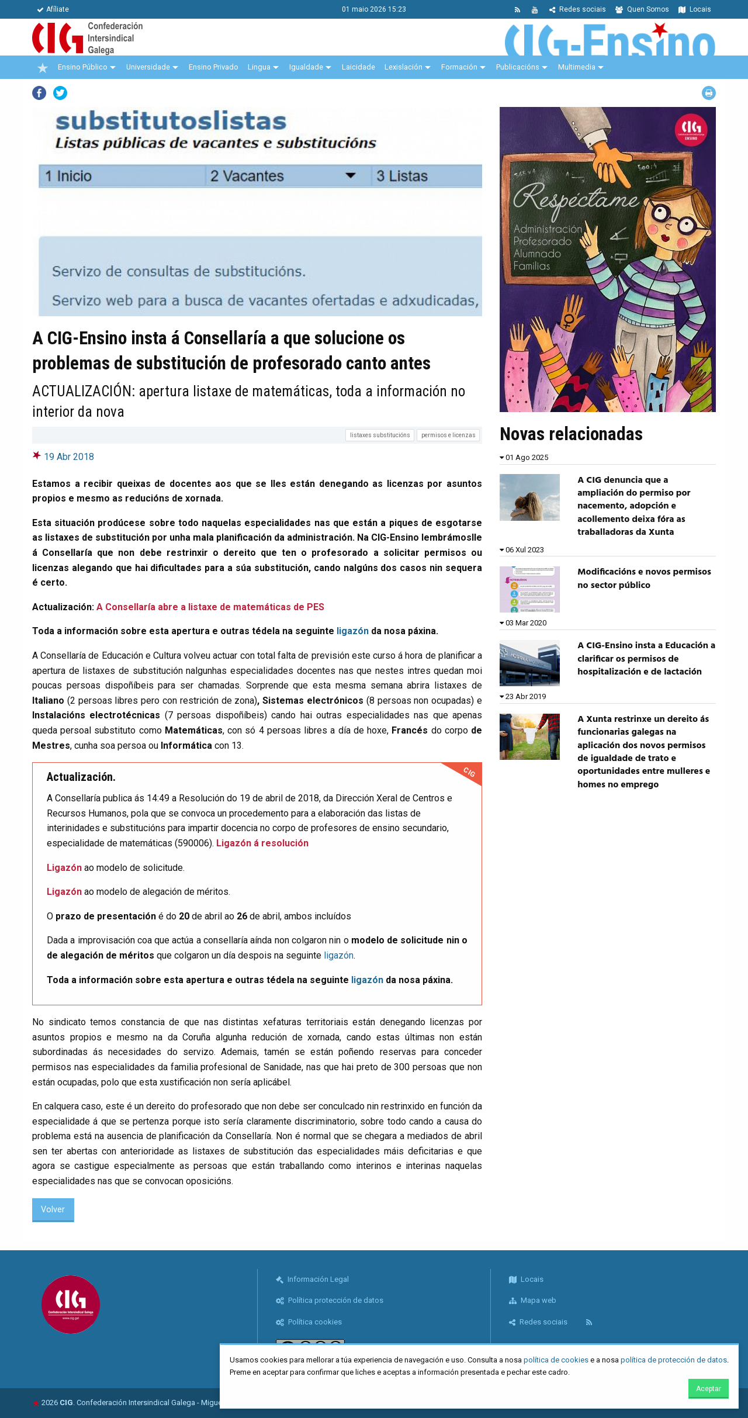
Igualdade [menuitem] (306, 67)
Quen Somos (642, 9)
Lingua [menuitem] (259, 67)
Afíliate (53, 9)
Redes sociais (577, 9)
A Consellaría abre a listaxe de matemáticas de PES (210, 607)
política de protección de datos (674, 1359)
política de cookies (556, 1359)
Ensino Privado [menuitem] (213, 67)
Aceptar (708, 1389)
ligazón (353, 631)
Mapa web (532, 1300)
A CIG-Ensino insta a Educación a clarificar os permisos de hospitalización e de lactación (646, 659)
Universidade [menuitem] (148, 67)
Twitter (60, 93)
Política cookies (309, 1321)
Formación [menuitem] (459, 67)
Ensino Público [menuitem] (83, 67)
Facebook (39, 93)
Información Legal (312, 1279)
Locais (694, 9)
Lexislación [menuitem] (404, 67)
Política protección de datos (329, 1300)
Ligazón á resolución (262, 843)
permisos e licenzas (448, 435)
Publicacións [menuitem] (517, 67)
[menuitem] (42, 67)
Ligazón (64, 867)
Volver (53, 1210)
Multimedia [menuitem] (576, 67)
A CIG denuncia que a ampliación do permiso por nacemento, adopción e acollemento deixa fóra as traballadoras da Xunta (633, 507)
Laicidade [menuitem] (358, 67)
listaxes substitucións (380, 435)
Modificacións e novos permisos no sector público (644, 579)
